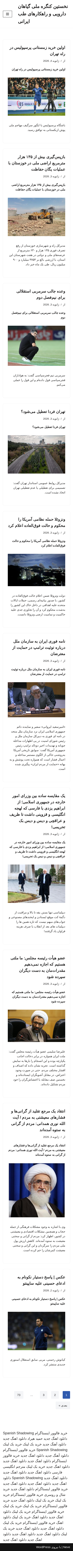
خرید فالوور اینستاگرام (51, 1433)
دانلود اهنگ (40, 1517)
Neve (66, 1547)
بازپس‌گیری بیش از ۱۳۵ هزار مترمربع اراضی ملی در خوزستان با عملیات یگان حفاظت (36, 163)
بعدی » (63, 1405)
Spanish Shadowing (18, 1433)
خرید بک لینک (32, 1444)
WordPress (43, 1547)
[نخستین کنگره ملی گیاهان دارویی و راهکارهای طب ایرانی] (44, 14)
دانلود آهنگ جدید (54, 1444)
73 (18, 1395)
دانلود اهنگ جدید (55, 1439)
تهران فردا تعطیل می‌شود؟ (43, 411)
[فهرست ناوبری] (7, 14)
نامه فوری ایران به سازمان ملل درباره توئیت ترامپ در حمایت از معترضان (38, 647)
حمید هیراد (35, 1439)
